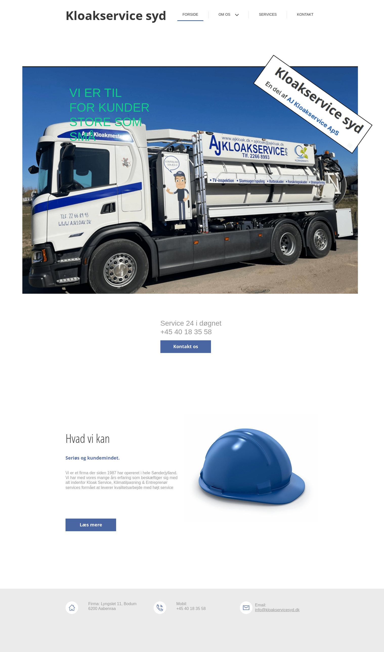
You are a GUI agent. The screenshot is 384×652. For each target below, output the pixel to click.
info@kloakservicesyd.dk (277, 610)
